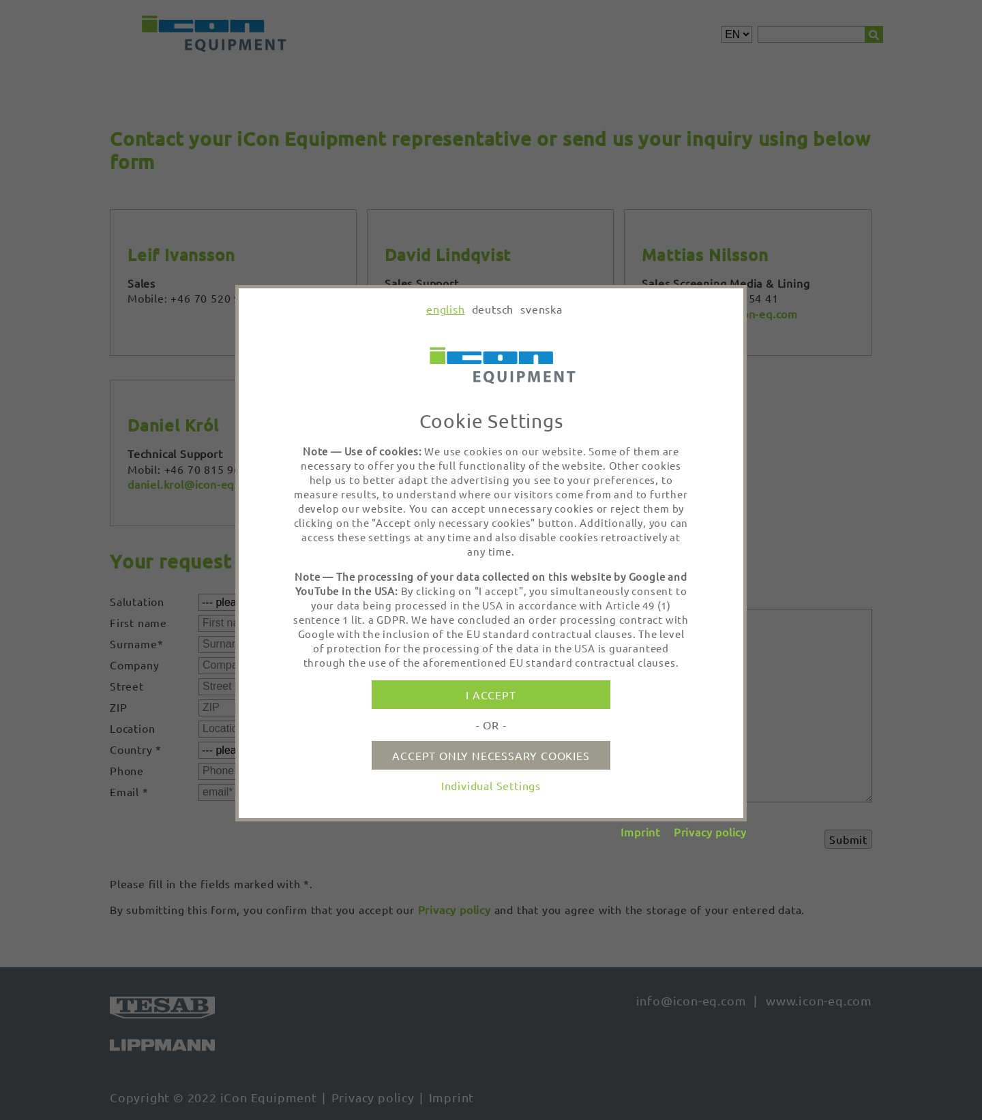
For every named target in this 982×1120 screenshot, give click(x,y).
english (445, 309)
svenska (541, 309)
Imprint (640, 831)
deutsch (493, 309)
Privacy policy (710, 831)
